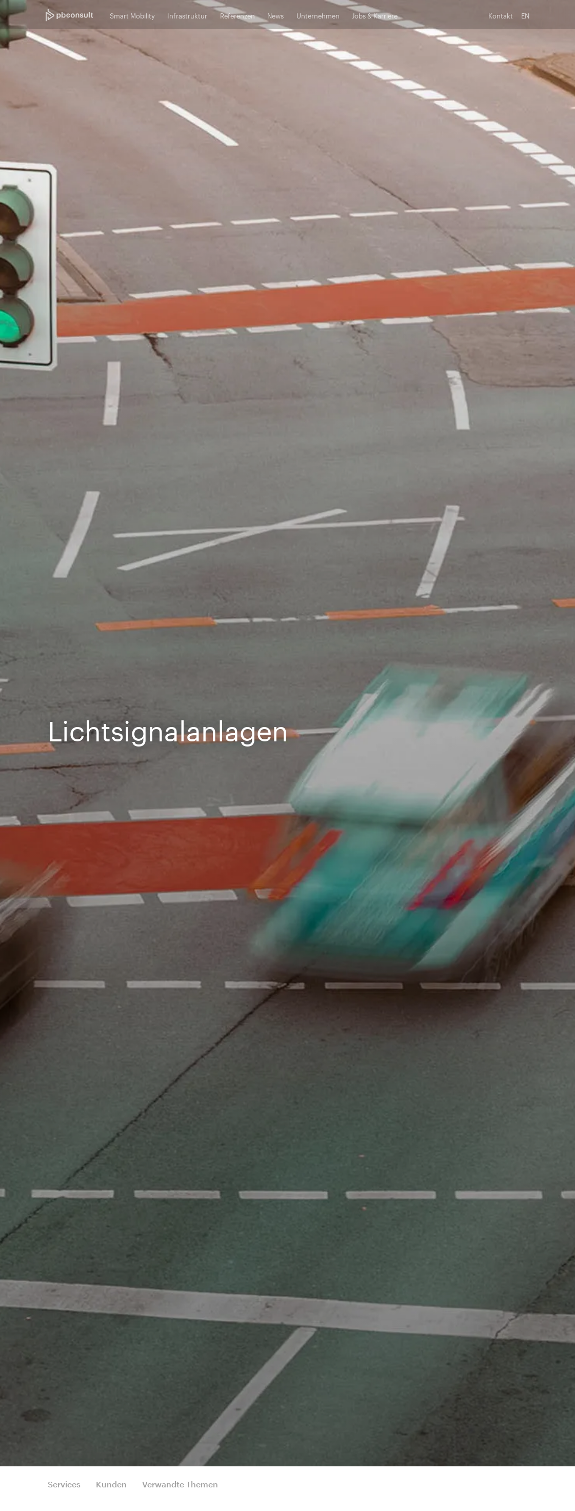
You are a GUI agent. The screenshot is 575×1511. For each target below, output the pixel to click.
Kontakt (500, 16)
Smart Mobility (132, 16)
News (275, 16)
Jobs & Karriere (375, 16)
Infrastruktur (187, 16)
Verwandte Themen (180, 1484)
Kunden (111, 1484)
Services (64, 1484)
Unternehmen (318, 16)
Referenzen (237, 16)
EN (525, 16)
